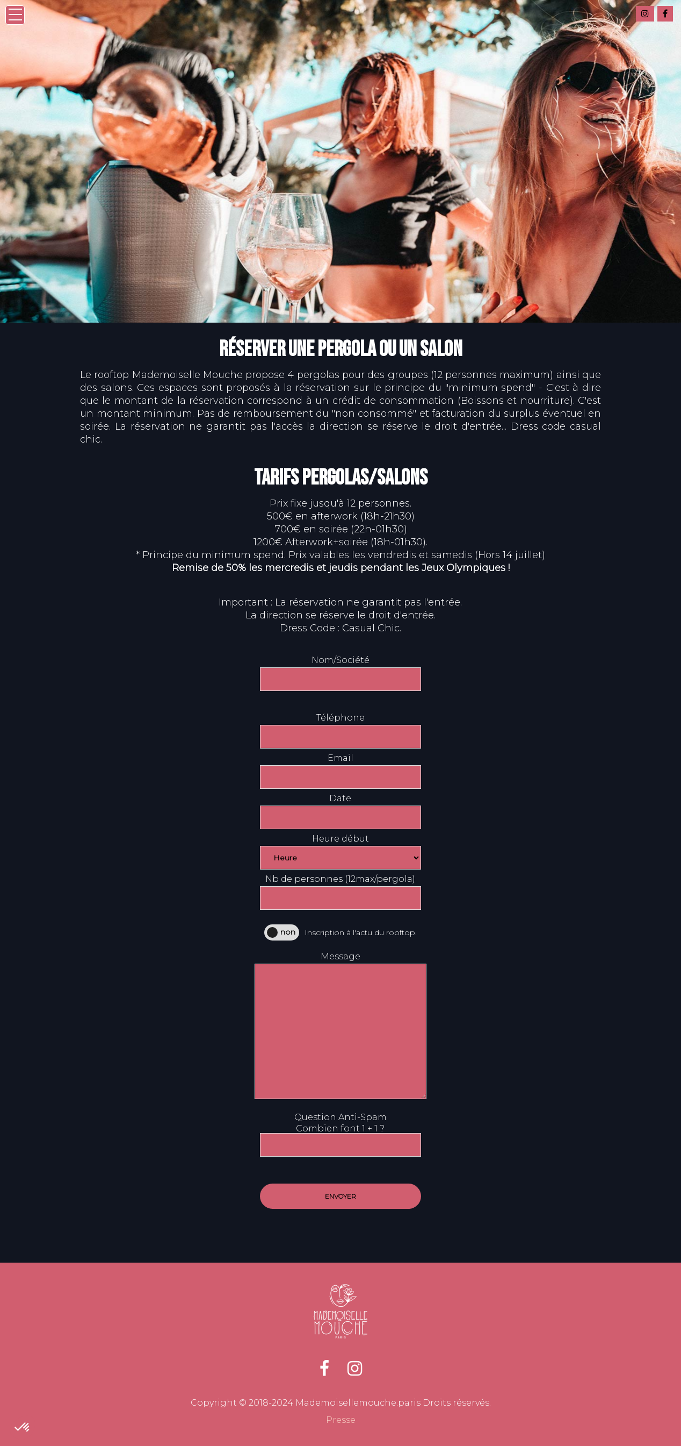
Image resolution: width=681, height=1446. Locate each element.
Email (340, 758)
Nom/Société (340, 660)
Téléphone (340, 718)
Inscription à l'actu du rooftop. (361, 932)
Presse (341, 1420)
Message (340, 956)
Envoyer (340, 1196)
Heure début (340, 839)
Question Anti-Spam (340, 1117)
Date (340, 798)
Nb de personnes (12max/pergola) (340, 879)
